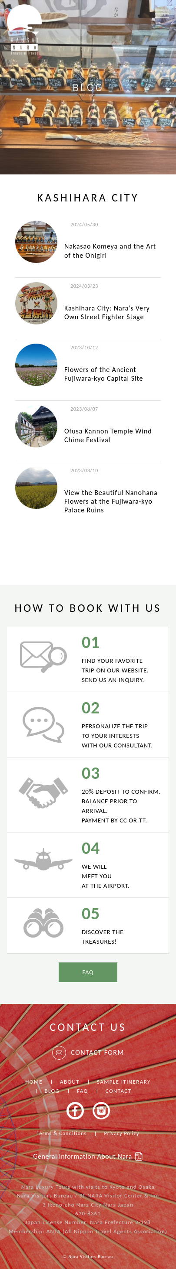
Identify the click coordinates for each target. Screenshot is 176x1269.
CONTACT (119, 1091)
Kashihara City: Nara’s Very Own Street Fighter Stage (107, 312)
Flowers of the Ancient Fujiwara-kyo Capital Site (103, 373)
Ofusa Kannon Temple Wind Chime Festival (108, 435)
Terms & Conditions (62, 1133)
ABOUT (70, 1081)
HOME (34, 1081)
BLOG (52, 1091)
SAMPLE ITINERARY (124, 1081)
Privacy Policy (121, 1133)
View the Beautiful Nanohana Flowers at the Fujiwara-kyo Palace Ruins (111, 501)
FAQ (87, 972)
